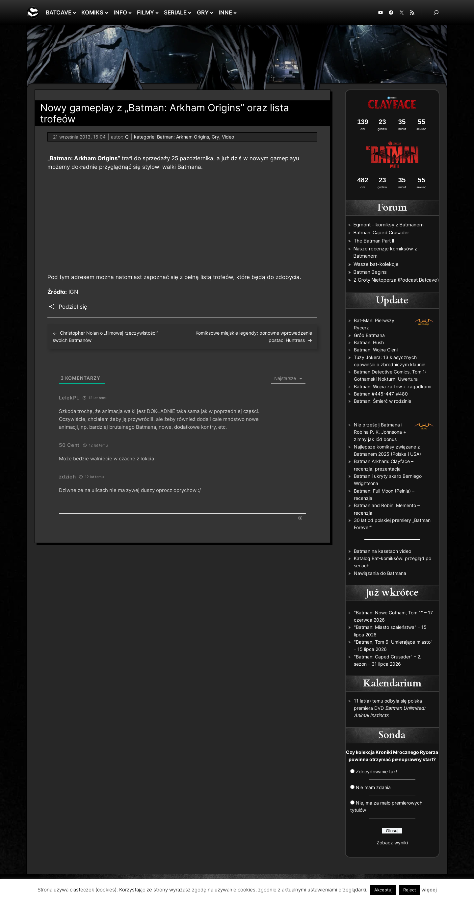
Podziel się (73, 306)
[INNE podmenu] (235, 12)
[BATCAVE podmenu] (74, 12)
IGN (73, 292)
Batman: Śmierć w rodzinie (382, 401)
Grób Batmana (369, 335)
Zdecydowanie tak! (376, 771)
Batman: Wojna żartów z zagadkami (392, 386)
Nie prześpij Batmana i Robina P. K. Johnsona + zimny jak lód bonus (380, 432)
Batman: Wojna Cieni (376, 349)
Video (228, 137)
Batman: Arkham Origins (183, 137)
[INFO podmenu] (130, 12)
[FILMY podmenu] (157, 12)
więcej (429, 889)
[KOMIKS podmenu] (106, 12)
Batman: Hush (369, 342)
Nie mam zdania (373, 787)
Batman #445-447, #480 (381, 394)
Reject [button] (409, 889)
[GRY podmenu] (211, 12)
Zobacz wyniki (392, 842)
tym (64, 277)
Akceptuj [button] (383, 889)
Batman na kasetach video (382, 551)
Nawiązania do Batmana (380, 573)
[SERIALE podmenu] (189, 12)
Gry (215, 137)
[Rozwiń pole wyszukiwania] (436, 12)
